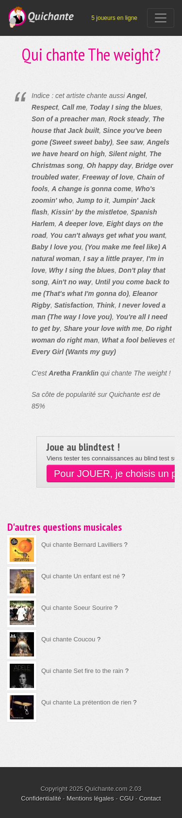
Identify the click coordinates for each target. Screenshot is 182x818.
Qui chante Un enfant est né (80, 576)
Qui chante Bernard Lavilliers (81, 544)
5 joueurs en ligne (114, 18)
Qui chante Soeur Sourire (77, 607)
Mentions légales (90, 798)
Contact (150, 798)
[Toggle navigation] (160, 18)
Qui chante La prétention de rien (86, 702)
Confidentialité (41, 798)
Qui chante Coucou (68, 639)
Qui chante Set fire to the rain (82, 670)
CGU (126, 798)
